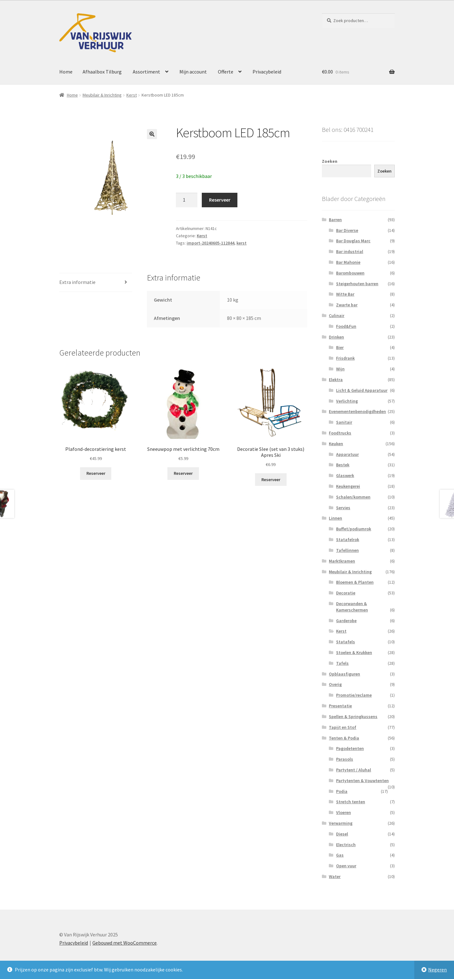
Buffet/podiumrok (353, 529)
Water (334, 876)
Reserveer (219, 200)
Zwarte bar (347, 305)
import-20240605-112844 (210, 243)
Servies (343, 507)
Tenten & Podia (344, 738)
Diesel (342, 834)
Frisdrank (345, 358)
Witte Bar (345, 294)
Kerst (131, 95)
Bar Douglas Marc (353, 241)
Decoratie (345, 593)
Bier (340, 347)
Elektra (336, 379)
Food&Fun (346, 326)
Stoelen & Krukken (354, 652)
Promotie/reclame (354, 695)
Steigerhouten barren (357, 283)
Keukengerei (348, 486)
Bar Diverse (347, 230)
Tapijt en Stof (342, 727)
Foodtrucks (340, 433)
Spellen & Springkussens (353, 716)
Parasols (344, 759)
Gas (340, 855)
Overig (335, 684)
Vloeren (343, 812)
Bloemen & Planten (355, 582)
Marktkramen (342, 561)
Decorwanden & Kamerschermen (352, 607)
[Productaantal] (186, 200)
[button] (152, 134)
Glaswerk (345, 475)
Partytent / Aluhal (353, 770)
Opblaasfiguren (344, 674)
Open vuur (346, 866)
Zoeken (329, 161)
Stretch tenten (350, 802)
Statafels (345, 642)
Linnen (335, 518)
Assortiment (146, 71)
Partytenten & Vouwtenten (362, 780)
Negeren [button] (437, 969)
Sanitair (344, 422)
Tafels (342, 663)
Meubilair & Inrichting (102, 95)
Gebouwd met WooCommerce (124, 943)
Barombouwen (350, 273)
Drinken (336, 337)
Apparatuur (347, 454)
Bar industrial (349, 251)
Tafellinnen (347, 550)
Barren (335, 219)
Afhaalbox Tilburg (102, 71)
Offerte (225, 71)
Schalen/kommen (353, 497)
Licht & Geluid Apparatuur (361, 390)
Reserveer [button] (95, 473)
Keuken (336, 443)
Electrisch (346, 844)
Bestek (342, 465)
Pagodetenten (350, 748)
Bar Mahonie (348, 262)
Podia (341, 791)
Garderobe (346, 620)
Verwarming (340, 823)
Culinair (336, 315)
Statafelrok (347, 539)
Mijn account (193, 71)
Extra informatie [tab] (77, 282)
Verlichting (347, 401)
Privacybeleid (267, 71)
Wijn (340, 369)
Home (66, 71)
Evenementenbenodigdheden (357, 411)
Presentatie (340, 706)
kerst (241, 243)
